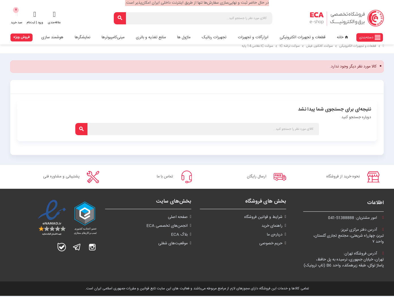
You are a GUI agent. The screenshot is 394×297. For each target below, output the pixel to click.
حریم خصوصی (270, 244)
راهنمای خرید (272, 227)
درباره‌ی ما (274, 235)
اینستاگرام (92, 248)
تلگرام (77, 248)
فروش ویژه (21, 37)
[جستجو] (193, 18)
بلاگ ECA (179, 235)
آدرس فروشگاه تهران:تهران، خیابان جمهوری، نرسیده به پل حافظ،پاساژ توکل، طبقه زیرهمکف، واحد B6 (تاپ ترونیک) (344, 260)
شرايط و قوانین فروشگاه (263, 218)
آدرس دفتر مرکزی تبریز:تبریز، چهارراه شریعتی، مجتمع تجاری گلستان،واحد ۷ (348, 237)
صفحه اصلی (178, 218)
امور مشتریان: (356, 219)
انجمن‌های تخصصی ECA (167, 227)
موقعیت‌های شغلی (173, 244)
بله (61, 248)
